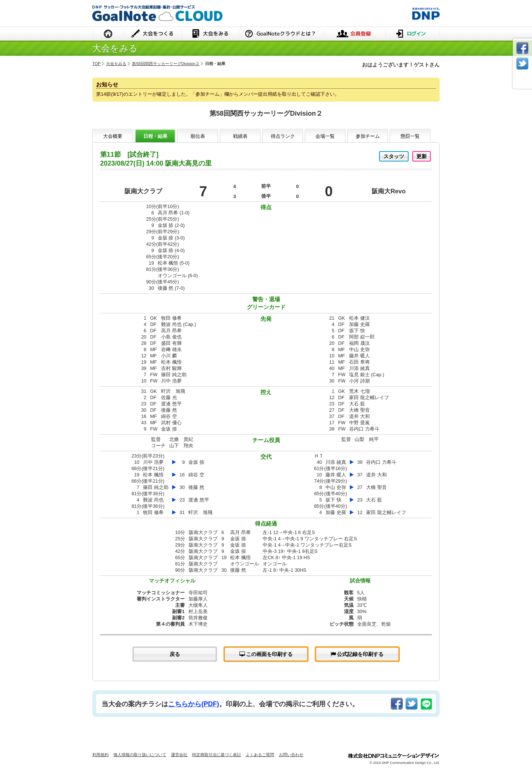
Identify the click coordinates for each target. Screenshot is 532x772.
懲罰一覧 (410, 136)
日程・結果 (155, 136)
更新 (421, 156)
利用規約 (100, 754)
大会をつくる (152, 34)
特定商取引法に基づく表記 (216, 754)
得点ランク (283, 136)
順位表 (198, 136)
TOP (96, 63)
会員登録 (354, 34)
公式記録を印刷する (357, 654)
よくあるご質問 (260, 754)
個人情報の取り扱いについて (139, 754)
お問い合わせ (291, 754)
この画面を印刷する (266, 654)
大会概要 (112, 136)
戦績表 (240, 136)
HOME (108, 34)
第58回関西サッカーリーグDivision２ (166, 63)
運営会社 (179, 754)
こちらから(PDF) (193, 704)
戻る (175, 654)
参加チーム (368, 136)
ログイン (412, 34)
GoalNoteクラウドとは (281, 34)
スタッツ (393, 156)
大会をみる (210, 34)
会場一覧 (325, 136)
